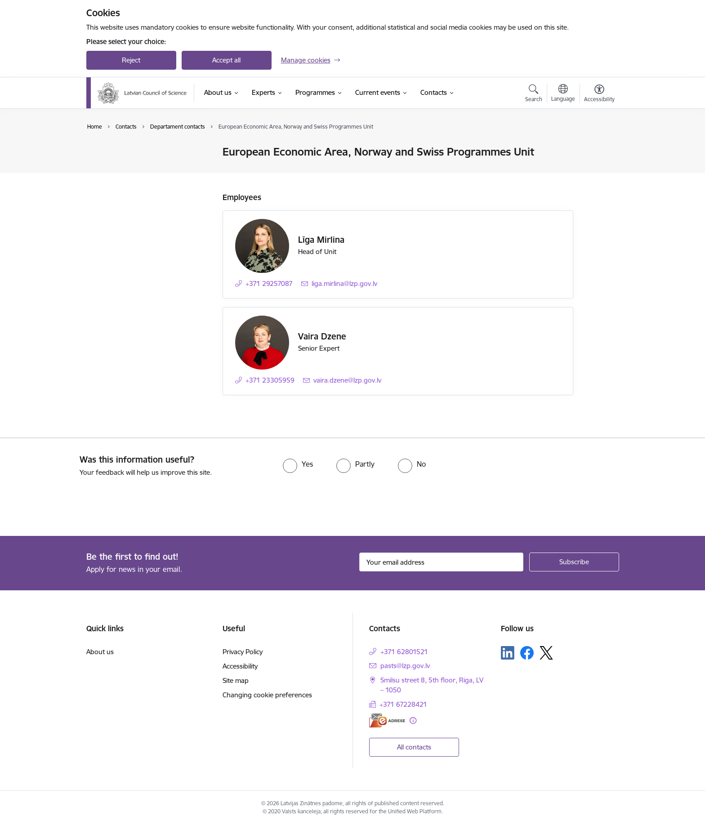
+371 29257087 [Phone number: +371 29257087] (269, 283)
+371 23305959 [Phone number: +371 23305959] (269, 380)
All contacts (414, 747)
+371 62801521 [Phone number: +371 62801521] (404, 651)
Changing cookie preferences (267, 695)
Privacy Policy (243, 651)
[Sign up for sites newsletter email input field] (441, 562)
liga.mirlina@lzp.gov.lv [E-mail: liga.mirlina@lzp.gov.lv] (344, 283)
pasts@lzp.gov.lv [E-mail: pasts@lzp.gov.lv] (405, 665)
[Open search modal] (534, 94)
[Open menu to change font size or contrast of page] (599, 94)
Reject (131, 60)
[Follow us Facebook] (527, 653)
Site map (236, 680)
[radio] (298, 464)
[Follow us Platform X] (546, 653)
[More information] (413, 720)
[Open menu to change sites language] (563, 94)
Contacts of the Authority (134, 152)
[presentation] (75, 502)
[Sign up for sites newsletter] (574, 562)
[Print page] (596, 148)
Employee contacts (124, 168)
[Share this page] (596, 171)
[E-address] (387, 720)
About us (100, 651)
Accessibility (240, 666)
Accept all (226, 60)
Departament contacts (130, 183)
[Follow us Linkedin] (507, 653)
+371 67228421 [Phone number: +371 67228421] (403, 704)
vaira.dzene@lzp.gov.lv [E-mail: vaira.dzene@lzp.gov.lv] (347, 380)
